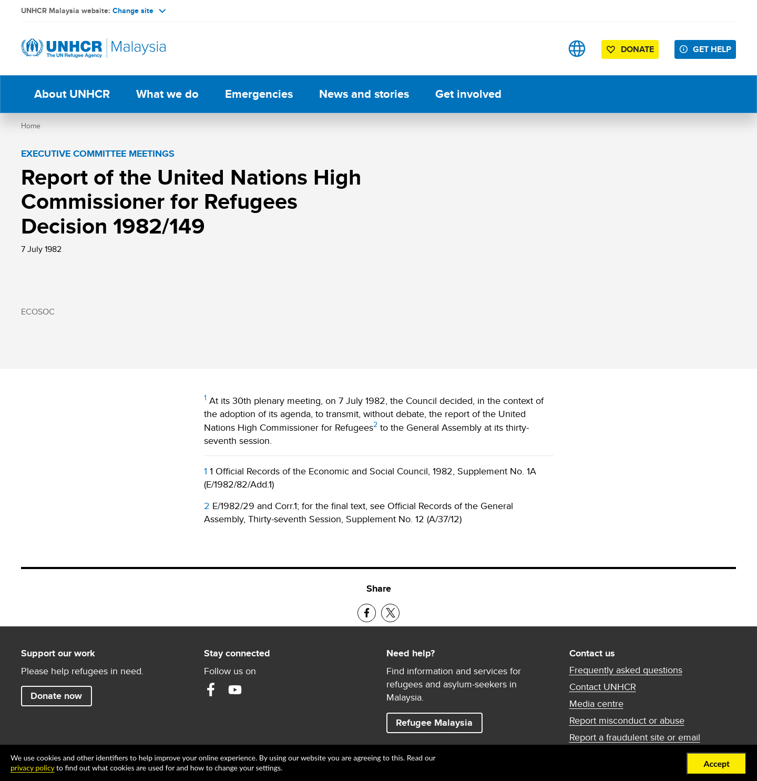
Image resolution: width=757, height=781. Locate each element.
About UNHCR (72, 94)
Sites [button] (577, 48)
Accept (716, 763)
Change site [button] (139, 10)
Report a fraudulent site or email (634, 737)
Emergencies (259, 94)
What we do (167, 94)
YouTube (235, 689)
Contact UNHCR (602, 687)
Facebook (211, 689)
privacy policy (32, 767)
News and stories (364, 94)
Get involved (468, 94)
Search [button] (544, 48)
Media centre (596, 703)
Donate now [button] (56, 696)
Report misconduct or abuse (626, 720)
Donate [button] (637, 49)
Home (30, 125)
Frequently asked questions (625, 670)
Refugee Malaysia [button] (439, 722)
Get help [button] (714, 49)
